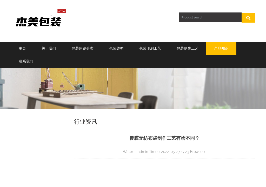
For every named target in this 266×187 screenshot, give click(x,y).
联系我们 (26, 61)
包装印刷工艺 (150, 48)
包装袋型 (116, 48)
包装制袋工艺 (187, 48)
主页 (22, 48)
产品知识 (221, 48)
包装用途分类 (83, 48)
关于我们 (49, 48)
